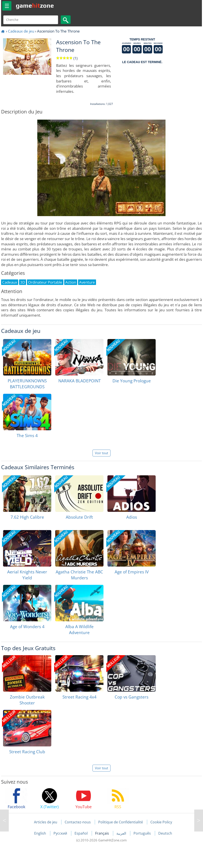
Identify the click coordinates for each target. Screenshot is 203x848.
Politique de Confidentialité (120, 822)
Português (143, 833)
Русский (60, 833)
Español (82, 833)
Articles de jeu (45, 822)
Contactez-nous (78, 822)
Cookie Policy (161, 822)
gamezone (35, 5)
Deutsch (165, 833)
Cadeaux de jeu (21, 31)
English (40, 833)
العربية (121, 833)
